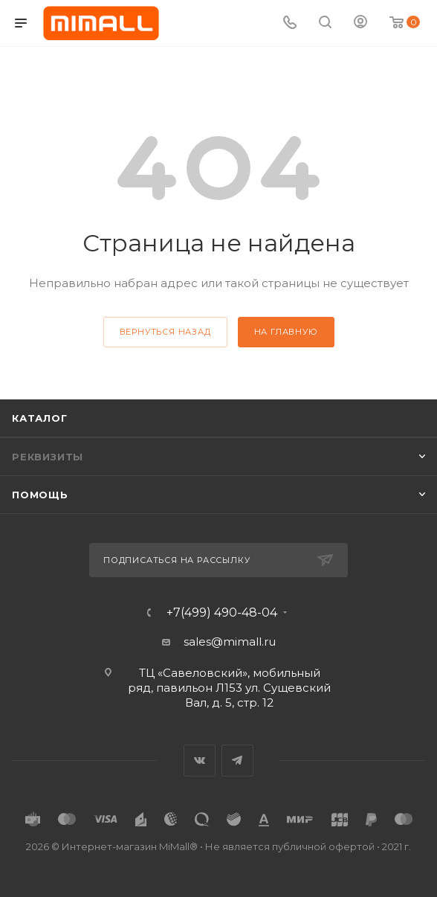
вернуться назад (165, 332)
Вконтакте (200, 761)
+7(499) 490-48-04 (221, 613)
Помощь (40, 495)
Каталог (40, 418)
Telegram (237, 761)
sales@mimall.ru (230, 641)
